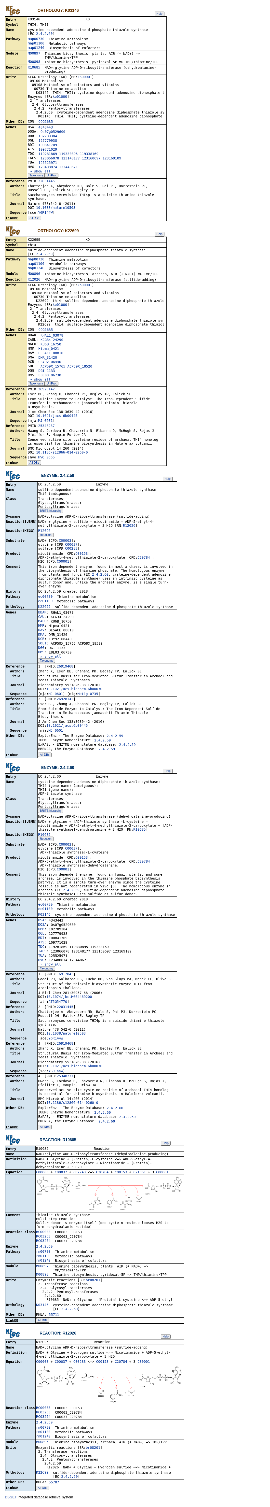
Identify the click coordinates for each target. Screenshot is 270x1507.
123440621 (68, 168)
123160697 (91, 159)
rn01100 (43, 1258)
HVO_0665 (46, 458)
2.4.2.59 (44, 255)
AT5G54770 (58, 1004)
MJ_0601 (45, 422)
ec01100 (45, 602)
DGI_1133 (46, 372)
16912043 (65, 976)
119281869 (47, 154)
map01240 (36, 48)
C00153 (81, 555)
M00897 (34, 54)
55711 (54, 1317)
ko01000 (60, 97)
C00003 (65, 542)
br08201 (93, 1282)
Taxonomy (36, 176)
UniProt (51, 176)
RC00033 (43, 1234)
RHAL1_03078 (51, 336)
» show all (39, 172)
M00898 (34, 62)
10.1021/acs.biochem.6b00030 (74, 690)
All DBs (34, 218)
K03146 (44, 916)
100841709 (47, 145)
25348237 (46, 427)
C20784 (143, 559)
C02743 (79, 1175)
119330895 (68, 154)
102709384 (47, 137)
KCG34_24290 (51, 341)
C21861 (139, 1175)
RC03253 (43, 1239)
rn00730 (43, 1254)
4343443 (45, 128)
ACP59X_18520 (79, 367)
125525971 (47, 163)
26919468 (65, 668)
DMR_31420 (47, 358)
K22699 (44, 608)
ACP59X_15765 (52, 367)
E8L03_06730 (49, 376)
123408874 (47, 168)
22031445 (46, 182)
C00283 (71, 550)
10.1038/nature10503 (55, 208)
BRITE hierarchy (50, 512)
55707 (54, 1485)
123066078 (49, 159)
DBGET (11, 1500)
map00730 (36, 39)
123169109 (112, 159)
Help (159, 13)
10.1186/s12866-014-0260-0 (62, 453)
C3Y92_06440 (49, 363)
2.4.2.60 (44, 34)
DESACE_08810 (50, 354)
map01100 (36, 44)
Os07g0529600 (52, 132)
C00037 (71, 546)
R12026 (34, 280)
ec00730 (45, 598)
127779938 (47, 141)
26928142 (46, 390)
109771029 (47, 150)
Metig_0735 (88, 695)
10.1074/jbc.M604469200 (69, 999)
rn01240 (43, 1263)
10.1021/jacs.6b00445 (57, 417)
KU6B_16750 (50, 345)
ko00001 (85, 77)
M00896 (34, 275)
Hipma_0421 (48, 350)
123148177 (70, 159)
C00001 (63, 563)
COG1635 (45, 122)
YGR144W (45, 213)
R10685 (34, 68)
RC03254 (43, 1243)
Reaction (45, 536)
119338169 (89, 154)
